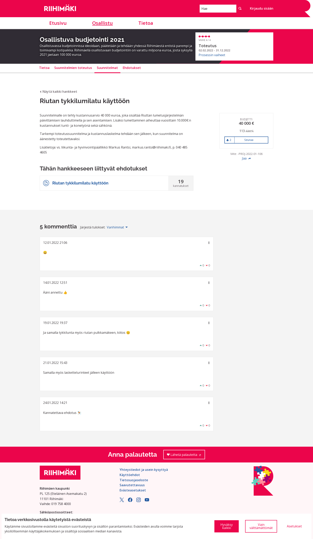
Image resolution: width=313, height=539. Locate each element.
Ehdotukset (132, 68)
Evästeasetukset (133, 490)
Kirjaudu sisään (261, 8)
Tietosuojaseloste (134, 480)
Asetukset (294, 526)
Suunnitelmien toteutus (73, 68)
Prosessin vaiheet (212, 55)
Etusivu (58, 23)
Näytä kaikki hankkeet (58, 91)
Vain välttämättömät (261, 526)
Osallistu (102, 23)
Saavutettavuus (132, 485)
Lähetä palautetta (186, 455)
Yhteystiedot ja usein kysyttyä (144, 469)
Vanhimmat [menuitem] (115, 227)
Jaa (246, 158)
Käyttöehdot (130, 475)
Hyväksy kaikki (226, 526)
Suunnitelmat (107, 68)
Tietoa (145, 23)
